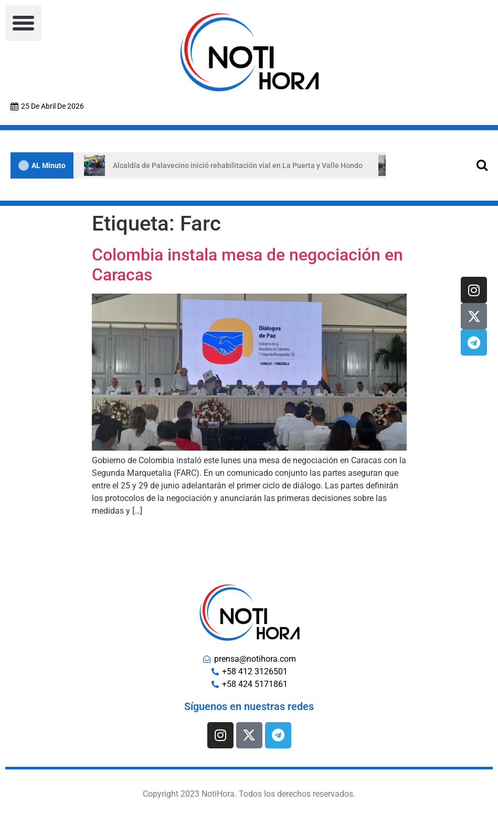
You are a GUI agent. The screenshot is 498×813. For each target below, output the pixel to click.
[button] (23, 23)
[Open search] (482, 165)
